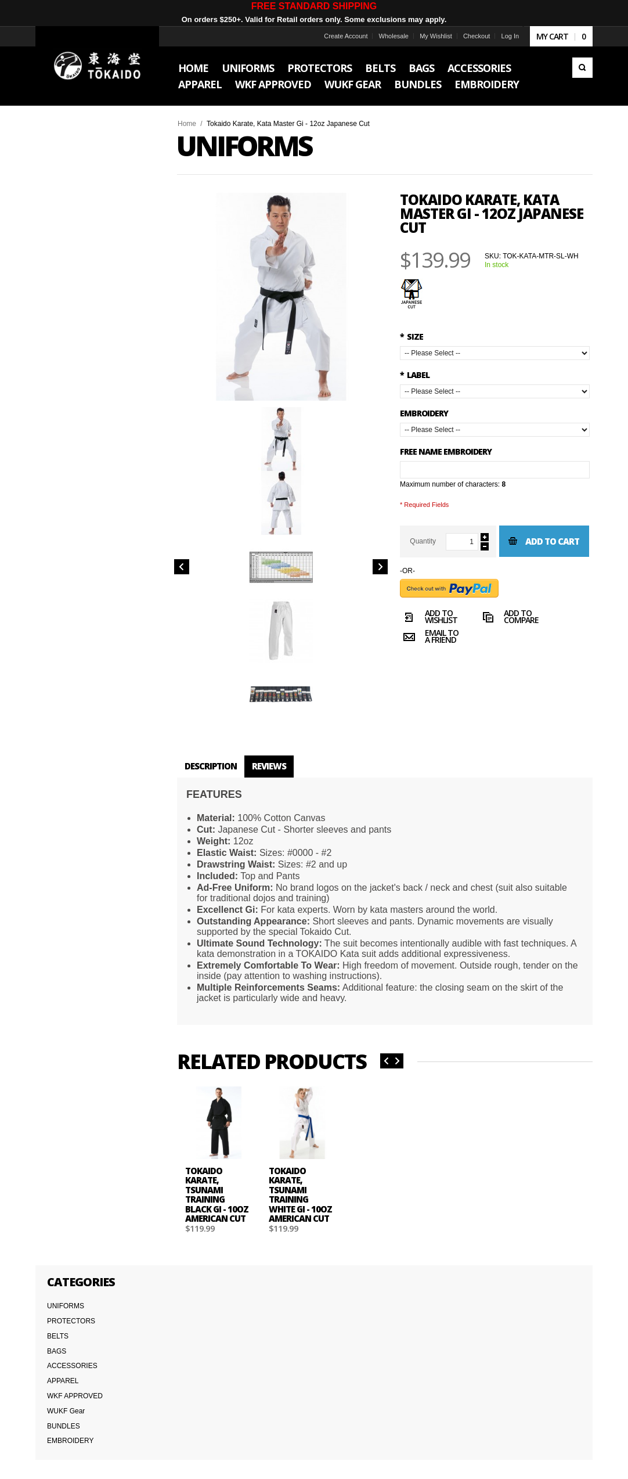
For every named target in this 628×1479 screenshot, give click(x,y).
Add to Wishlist (429, 649)
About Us (59, 1358)
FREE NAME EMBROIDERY (446, 451)
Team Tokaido (66, 1371)
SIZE (411, 336)
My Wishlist (429, 36)
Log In (503, 36)
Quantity (423, 541)
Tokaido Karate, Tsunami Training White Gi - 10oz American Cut (304, 1195)
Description (218, 759)
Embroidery (424, 413)
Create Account (338, 36)
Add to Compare (509, 649)
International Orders (75, 1409)
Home (194, 124)
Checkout (469, 36)
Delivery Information (76, 1396)
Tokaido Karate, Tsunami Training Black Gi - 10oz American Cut (223, 1195)
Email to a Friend (429, 669)
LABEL (415, 374)
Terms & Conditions (75, 1384)
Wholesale (386, 36)
